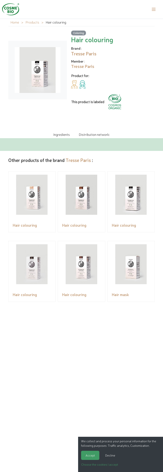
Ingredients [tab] (61, 134)
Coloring (78, 33)
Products (32, 22)
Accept (90, 455)
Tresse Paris (78, 160)
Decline (110, 455)
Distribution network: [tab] (94, 134)
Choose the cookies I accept (99, 464)
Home (14, 22)
